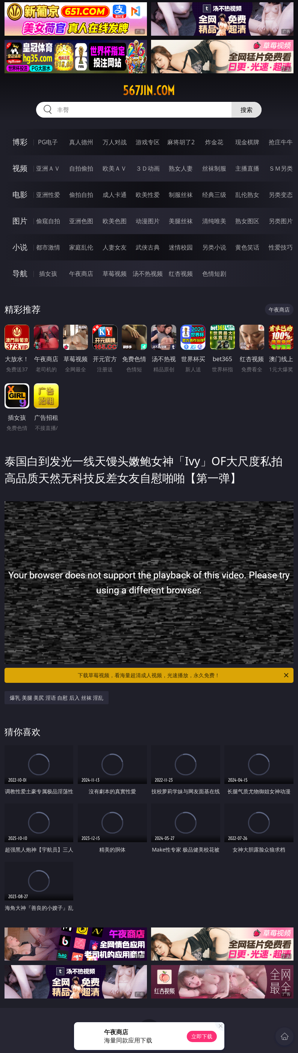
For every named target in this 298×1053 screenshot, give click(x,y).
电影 (19, 194)
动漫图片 (148, 221)
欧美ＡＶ (115, 168)
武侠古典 (148, 247)
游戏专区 (148, 142)
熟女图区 (247, 221)
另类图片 (281, 221)
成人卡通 (115, 195)
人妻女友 (115, 247)
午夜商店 (81, 273)
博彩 (19, 142)
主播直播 (247, 168)
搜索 (247, 110)
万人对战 (115, 142)
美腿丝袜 (181, 221)
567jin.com (149, 90)
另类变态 (281, 195)
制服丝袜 (181, 195)
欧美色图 (115, 221)
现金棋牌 (247, 142)
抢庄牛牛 (281, 142)
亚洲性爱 (48, 195)
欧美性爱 (148, 195)
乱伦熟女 (247, 195)
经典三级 (214, 195)
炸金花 (214, 142)
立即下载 (201, 1036)
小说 (19, 247)
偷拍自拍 (81, 195)
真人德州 (81, 142)
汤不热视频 (148, 273)
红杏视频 (181, 273)
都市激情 (48, 247)
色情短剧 (214, 273)
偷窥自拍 (48, 221)
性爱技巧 (281, 247)
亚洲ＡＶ (48, 168)
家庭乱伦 (81, 247)
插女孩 (48, 273)
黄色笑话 (247, 247)
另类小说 (214, 247)
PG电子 (48, 142)
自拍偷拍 (81, 168)
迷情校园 (181, 247)
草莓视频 (115, 273)
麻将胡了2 (181, 142)
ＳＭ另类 (281, 168)
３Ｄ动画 (148, 168)
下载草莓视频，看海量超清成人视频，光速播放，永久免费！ (184, 675)
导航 (19, 273)
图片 (19, 221)
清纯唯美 (214, 221)
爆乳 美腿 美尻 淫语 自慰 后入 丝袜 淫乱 (56, 697)
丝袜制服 (214, 168)
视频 (19, 168)
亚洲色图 (81, 221)
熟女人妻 (181, 168)
